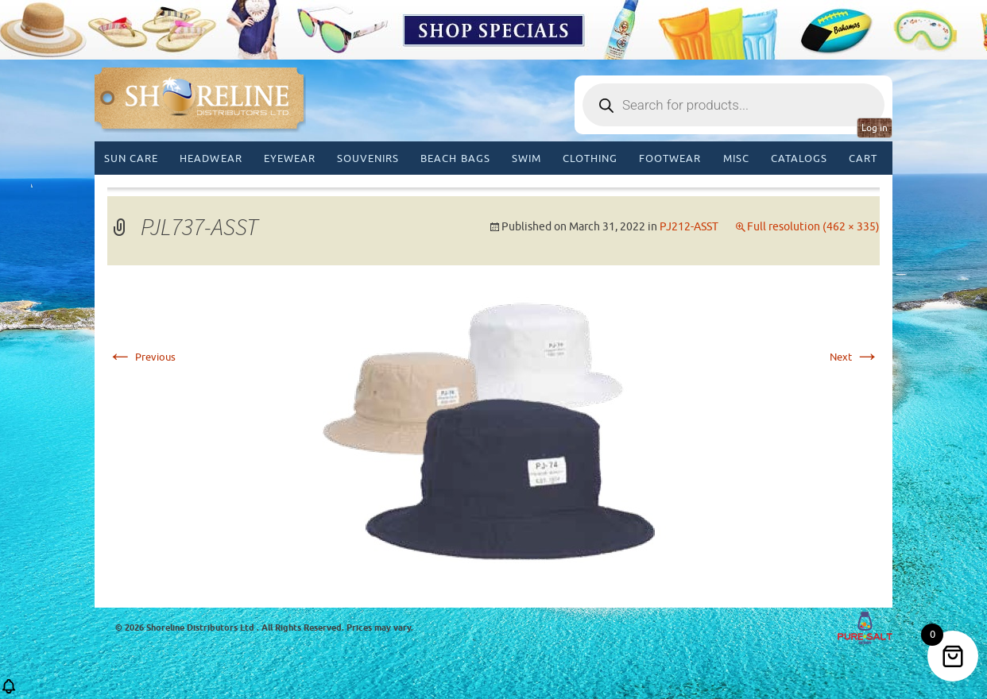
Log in (874, 128)
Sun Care (131, 158)
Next (855, 357)
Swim (526, 158)
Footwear (670, 158)
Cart (863, 158)
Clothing (590, 158)
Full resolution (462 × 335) (813, 227)
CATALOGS (799, 158)
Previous (141, 357)
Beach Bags (455, 158)
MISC (736, 158)
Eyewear (289, 158)
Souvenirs (368, 158)
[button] (8, 691)
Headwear (211, 158)
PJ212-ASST (689, 227)
